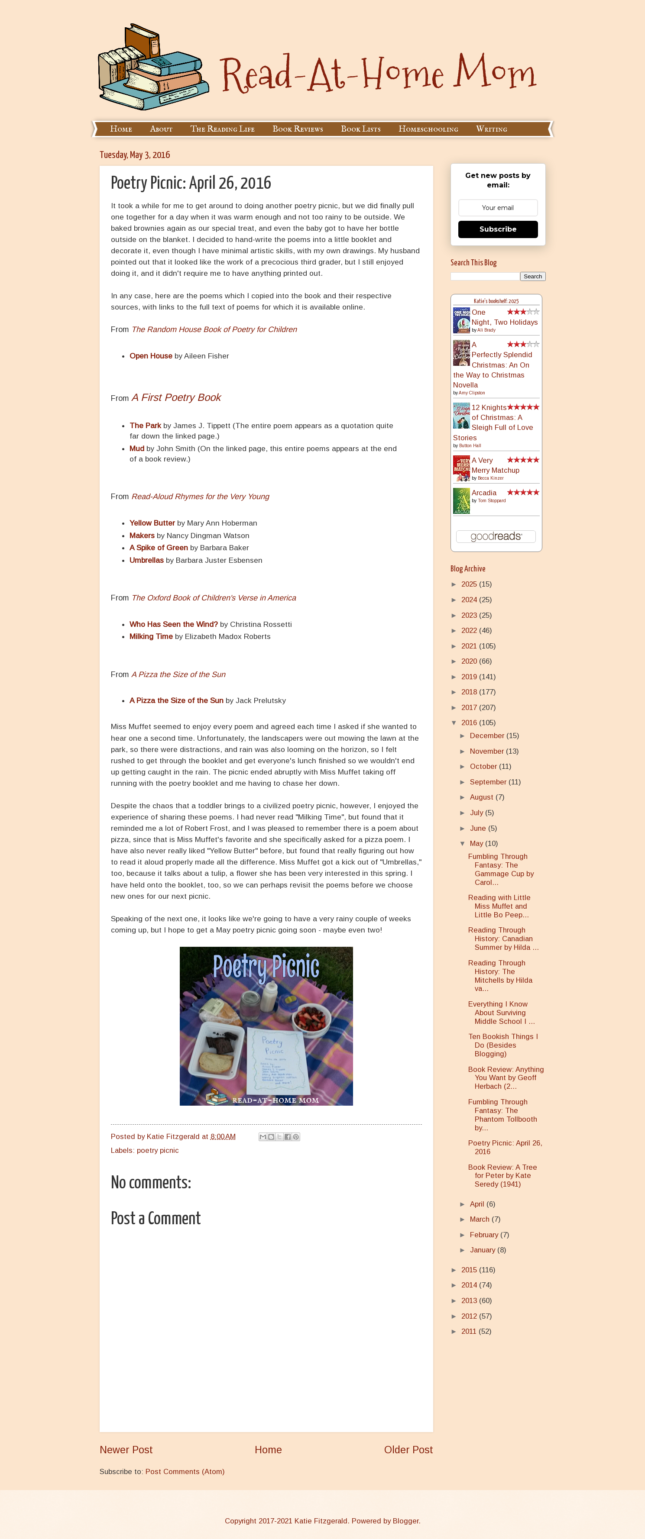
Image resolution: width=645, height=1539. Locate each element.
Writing (491, 129)
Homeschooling (428, 129)
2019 (470, 677)
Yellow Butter (152, 523)
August (483, 797)
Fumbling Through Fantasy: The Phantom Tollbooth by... (502, 1115)
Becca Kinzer (491, 478)
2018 (470, 692)
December (488, 736)
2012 (470, 1316)
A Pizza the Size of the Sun (178, 674)
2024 (470, 600)
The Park (145, 425)
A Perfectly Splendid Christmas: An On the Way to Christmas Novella (492, 365)
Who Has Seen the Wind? (174, 624)
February (485, 1235)
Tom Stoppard (492, 500)
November (488, 751)
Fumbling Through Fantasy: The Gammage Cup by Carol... (501, 869)
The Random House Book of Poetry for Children (214, 329)
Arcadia (484, 493)
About (161, 129)
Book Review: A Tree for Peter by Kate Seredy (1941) (502, 1176)
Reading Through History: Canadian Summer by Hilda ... (503, 939)
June (479, 828)
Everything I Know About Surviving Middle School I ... (501, 1013)
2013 (470, 1301)
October (484, 766)
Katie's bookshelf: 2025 (496, 301)
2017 (470, 707)
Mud (137, 448)
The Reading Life (223, 129)
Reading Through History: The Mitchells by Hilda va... (500, 976)
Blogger (405, 1521)
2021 (470, 646)
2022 (470, 630)
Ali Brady (486, 330)
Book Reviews (297, 129)
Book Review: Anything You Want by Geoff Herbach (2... (506, 1078)
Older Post (408, 1449)
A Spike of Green (159, 547)
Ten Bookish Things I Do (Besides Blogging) (503, 1045)
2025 (470, 584)
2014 (470, 1285)
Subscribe (498, 229)
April (478, 1204)
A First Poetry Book (175, 397)
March (481, 1219)
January (483, 1250)
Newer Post (126, 1449)
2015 (470, 1270)
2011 (470, 1331)
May (477, 843)
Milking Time (151, 636)
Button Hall (470, 445)
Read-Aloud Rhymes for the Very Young (200, 496)
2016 (470, 723)
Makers (142, 535)
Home (121, 129)
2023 (470, 615)
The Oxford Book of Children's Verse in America (213, 598)
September (489, 782)
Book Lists (361, 129)
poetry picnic (158, 1150)
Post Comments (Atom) (185, 1472)
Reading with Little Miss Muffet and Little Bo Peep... (499, 906)
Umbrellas (147, 560)
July (477, 813)
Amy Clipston (472, 392)
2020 (470, 661)
